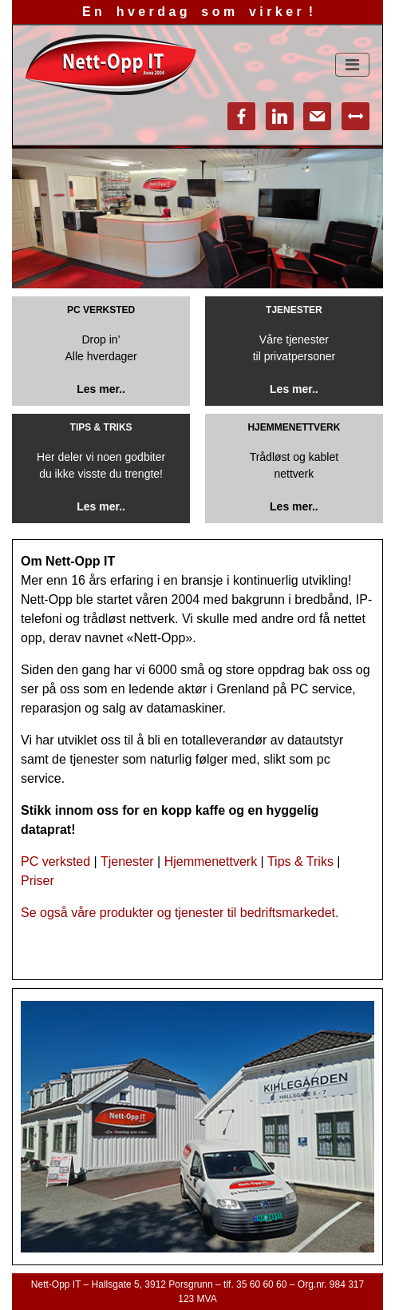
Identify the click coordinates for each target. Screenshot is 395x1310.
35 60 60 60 (261, 1284)
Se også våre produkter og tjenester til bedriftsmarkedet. (179, 912)
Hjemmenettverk (210, 861)
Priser (37, 880)
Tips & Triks (300, 861)
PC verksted (55, 861)
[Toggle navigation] (352, 65)
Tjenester (127, 861)
